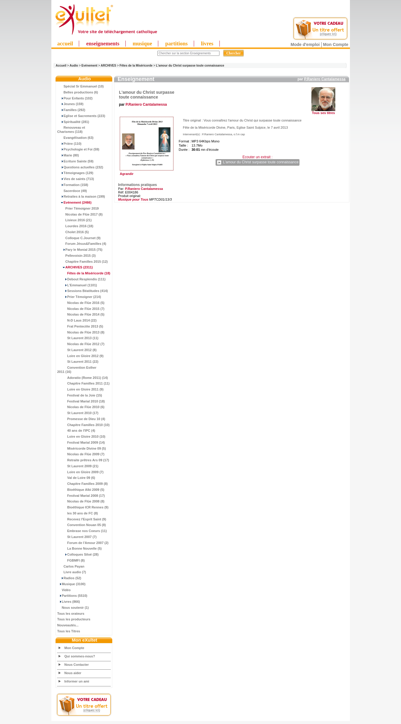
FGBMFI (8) (71, 560)
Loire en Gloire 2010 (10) (81, 436)
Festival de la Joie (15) (79, 395)
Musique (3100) (71, 584)
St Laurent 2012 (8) (77, 350)
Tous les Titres (68, 631)
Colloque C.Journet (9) (79, 238)
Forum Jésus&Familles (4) (81, 243)
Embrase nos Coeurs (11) (82, 531)
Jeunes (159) (70, 104)
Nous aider (73, 673)
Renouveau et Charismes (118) (71, 129)
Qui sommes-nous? (79, 656)
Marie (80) (68, 155)
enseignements (102, 44)
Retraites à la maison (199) (81, 196)
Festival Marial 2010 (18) (81, 401)
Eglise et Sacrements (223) (81, 116)
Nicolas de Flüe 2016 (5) (81, 303)
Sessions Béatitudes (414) (82, 291)
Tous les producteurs (73, 619)
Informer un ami (76, 681)
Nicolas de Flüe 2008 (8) (81, 501)
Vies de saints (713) (75, 179)
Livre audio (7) (71, 572)
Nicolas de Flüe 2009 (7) (81, 454)
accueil (65, 44)
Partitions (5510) (72, 595)
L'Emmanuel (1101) (77, 285)
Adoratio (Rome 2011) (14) (82, 377)
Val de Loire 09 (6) (76, 477)
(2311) (75, 267)
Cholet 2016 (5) (73, 232)
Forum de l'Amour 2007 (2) (83, 543)
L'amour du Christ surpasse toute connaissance (190, 65)
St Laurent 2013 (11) (78, 338)
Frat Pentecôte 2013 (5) (80, 326)
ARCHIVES (108, 65)
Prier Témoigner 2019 (78, 208)
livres (207, 44)
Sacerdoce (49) (72, 191)
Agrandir (145, 172)
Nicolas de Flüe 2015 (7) (81, 308)
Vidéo (64, 590)
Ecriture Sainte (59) (75, 161)
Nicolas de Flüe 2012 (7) (81, 344)
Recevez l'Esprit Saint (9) (81, 519)
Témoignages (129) (75, 173)
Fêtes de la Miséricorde (136, 65)
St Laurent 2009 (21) (78, 466)
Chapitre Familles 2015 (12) (82, 261)
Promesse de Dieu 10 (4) (81, 419)
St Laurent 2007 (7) (77, 537)
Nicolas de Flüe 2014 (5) (81, 314)
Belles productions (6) (77, 92)
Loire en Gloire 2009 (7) (80, 472)
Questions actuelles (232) (80, 167)
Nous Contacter (76, 664)
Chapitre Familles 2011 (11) (83, 383)
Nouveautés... (68, 625)
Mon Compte (335, 44)
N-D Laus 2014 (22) (77, 320)
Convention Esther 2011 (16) (76, 369)
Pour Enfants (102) (75, 98)
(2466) (74, 202)
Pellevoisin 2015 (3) (76, 255)
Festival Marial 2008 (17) (81, 495)
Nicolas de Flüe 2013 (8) (81, 332)
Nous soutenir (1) (73, 607)
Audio (74, 65)
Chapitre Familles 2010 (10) (83, 425)
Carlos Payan (70, 566)
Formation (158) (72, 185)
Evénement (89, 65)
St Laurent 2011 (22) (78, 361)
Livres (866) (68, 601)
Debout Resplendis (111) (81, 279)
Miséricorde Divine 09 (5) (81, 448)
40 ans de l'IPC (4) (76, 430)
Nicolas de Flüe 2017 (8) (80, 214)
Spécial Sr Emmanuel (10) (80, 86)
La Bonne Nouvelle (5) (79, 548)
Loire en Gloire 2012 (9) (80, 356)
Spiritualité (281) (73, 122)
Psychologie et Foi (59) (78, 149)
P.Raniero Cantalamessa (324, 79)
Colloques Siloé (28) (78, 554)
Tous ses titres (323, 113)
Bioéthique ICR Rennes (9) (83, 507)
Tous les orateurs (70, 613)
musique (142, 44)
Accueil (61, 65)
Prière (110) (69, 143)
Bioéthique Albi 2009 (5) (81, 489)
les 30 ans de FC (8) (77, 513)
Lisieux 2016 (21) (74, 220)
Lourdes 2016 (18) (75, 226)
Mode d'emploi (305, 44)
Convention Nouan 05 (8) (81, 525)
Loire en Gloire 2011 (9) (80, 389)
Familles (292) (71, 110)
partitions (176, 44)
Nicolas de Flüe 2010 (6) (81, 407)
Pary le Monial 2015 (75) (79, 249)
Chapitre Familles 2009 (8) (82, 483)
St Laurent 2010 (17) (78, 413)
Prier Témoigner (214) (79, 297)
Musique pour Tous (133, 199)
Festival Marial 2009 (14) (81, 442)
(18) (83, 273)
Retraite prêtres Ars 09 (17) (83, 460)
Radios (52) (69, 578)
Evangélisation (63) (75, 137)
